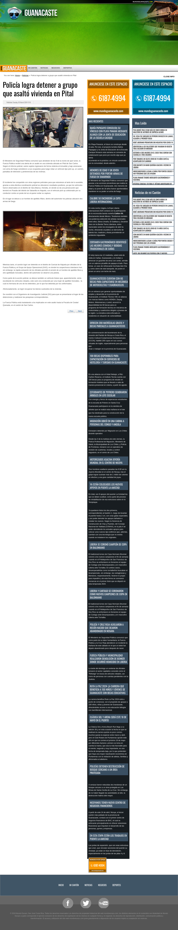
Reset (162, 3)
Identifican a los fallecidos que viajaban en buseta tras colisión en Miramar (152, 147)
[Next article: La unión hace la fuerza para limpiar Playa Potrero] (80, 311)
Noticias (44, 68)
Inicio (13, 68)
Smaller (170, 3)
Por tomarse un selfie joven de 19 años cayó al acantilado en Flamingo (151, 160)
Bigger (155, 3)
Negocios (56, 68)
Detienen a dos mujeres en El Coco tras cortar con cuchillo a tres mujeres (152, 153)
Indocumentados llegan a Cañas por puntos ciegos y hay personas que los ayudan (153, 172)
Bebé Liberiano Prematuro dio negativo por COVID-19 (153, 142)
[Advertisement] (89, 44)
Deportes (67, 68)
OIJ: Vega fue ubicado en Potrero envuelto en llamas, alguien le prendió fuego (153, 137)
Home (17, 75)
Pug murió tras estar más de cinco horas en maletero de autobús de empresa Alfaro (150, 131)
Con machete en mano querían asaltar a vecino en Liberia (152, 166)
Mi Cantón (32, 68)
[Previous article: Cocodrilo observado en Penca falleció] (71, 311)
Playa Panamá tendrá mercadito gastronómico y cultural (151, 178)
